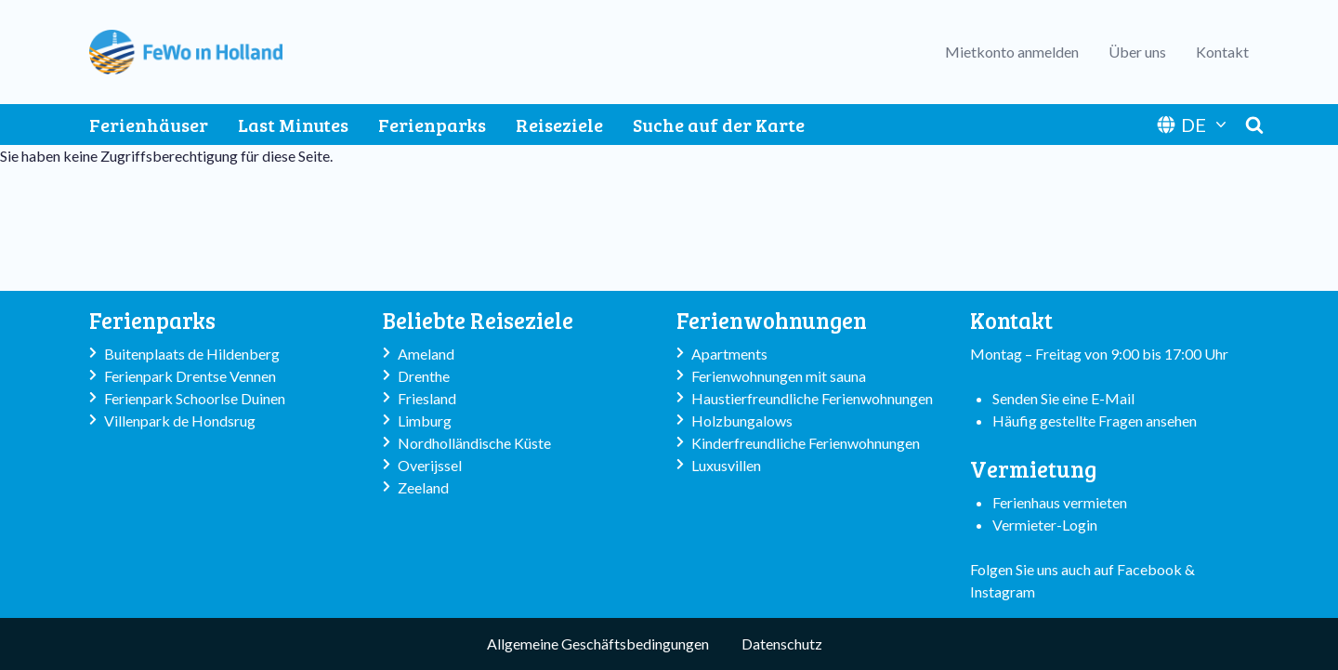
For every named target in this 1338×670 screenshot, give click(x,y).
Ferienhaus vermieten (1059, 502)
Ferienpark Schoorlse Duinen (194, 398)
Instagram (1002, 591)
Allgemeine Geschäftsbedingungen (598, 643)
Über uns (1137, 51)
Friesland (427, 398)
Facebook (1149, 569)
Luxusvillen (726, 465)
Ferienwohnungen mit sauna (778, 376)
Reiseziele (559, 125)
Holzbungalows (742, 420)
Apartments (729, 353)
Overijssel (430, 465)
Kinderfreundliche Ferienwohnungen (805, 443)
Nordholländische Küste (474, 443)
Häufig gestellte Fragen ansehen (1094, 420)
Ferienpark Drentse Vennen (190, 376)
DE (1193, 124)
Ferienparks (432, 125)
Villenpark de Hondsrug (180, 420)
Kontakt (1222, 51)
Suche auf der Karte (719, 125)
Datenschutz (781, 643)
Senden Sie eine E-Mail (1063, 398)
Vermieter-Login (1044, 524)
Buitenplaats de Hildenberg (192, 353)
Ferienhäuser (148, 125)
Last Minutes (293, 125)
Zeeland (423, 487)
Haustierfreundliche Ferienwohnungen (812, 398)
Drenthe (424, 376)
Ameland (426, 353)
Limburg (425, 420)
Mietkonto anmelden (1012, 51)
